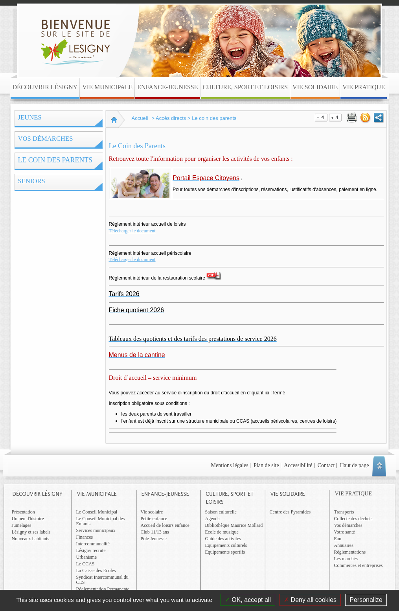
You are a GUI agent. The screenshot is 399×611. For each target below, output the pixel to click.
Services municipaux (96, 530)
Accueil (140, 118)
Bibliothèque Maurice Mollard (234, 525)
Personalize (365, 599)
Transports (344, 512)
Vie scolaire (152, 512)
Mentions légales (229, 465)
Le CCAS (85, 564)
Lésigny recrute (91, 550)
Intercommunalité (93, 544)
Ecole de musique (222, 532)
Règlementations (350, 552)
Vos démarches (45, 138)
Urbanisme (86, 557)
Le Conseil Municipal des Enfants (100, 521)
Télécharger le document (132, 231)
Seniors (31, 181)
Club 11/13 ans (155, 532)
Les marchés (346, 558)
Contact (326, 465)
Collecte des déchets (353, 518)
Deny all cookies (310, 599)
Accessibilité (298, 465)
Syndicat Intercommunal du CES (102, 579)
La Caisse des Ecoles (96, 570)
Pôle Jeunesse (154, 538)
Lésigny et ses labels (31, 532)
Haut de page (354, 465)
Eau (338, 538)
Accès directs (171, 118)
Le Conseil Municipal (97, 512)
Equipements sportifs (225, 552)
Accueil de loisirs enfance (165, 525)
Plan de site (266, 465)
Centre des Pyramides (290, 512)
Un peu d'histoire (28, 518)
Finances (84, 537)
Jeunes (30, 117)
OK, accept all (248, 599)
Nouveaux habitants (31, 538)
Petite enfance (154, 518)
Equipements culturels (226, 545)
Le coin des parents (55, 160)
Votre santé (344, 532)
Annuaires (343, 545)
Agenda (212, 518)
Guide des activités (223, 538)
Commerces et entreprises (358, 565)
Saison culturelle (221, 512)
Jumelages (21, 525)
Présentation (23, 512)
